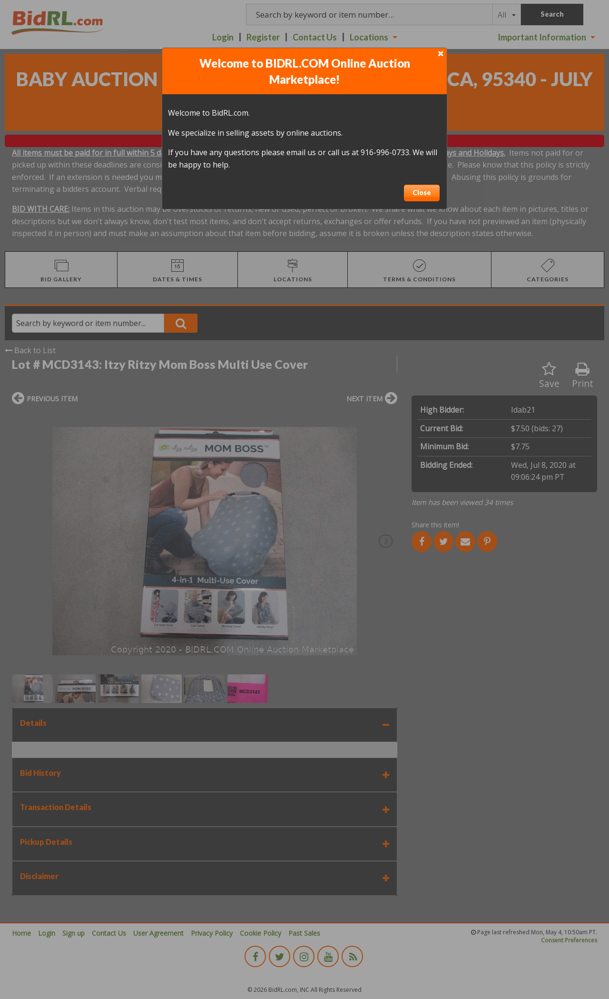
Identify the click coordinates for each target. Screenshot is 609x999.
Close (422, 192)
